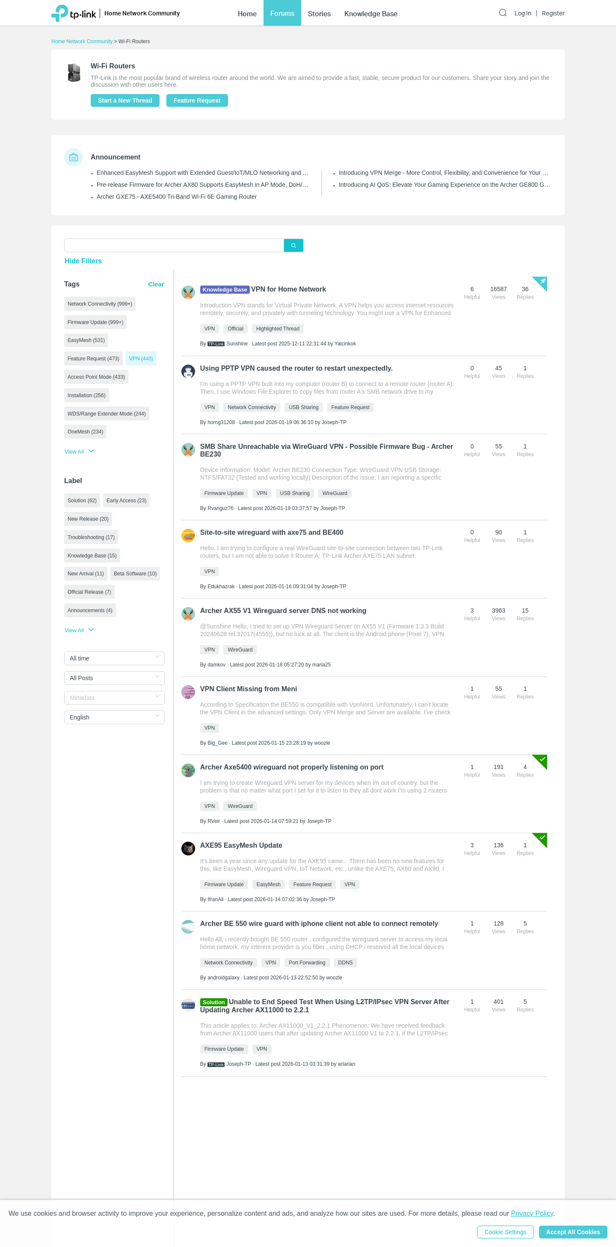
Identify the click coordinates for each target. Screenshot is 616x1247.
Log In (523, 13)
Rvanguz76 (220, 508)
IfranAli (215, 899)
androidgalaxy (223, 978)
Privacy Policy (532, 1213)
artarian (346, 1064)
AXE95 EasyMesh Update (241, 845)
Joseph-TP (334, 422)
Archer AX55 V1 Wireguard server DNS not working (283, 610)
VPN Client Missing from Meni (248, 689)
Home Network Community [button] (142, 13)
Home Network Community (82, 41)
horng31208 (221, 422)
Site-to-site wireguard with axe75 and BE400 (272, 532)
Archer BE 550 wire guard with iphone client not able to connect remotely (319, 923)
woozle (322, 743)
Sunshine (237, 344)
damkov (216, 665)
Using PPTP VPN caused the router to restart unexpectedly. (296, 368)
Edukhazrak (220, 587)
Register (553, 13)
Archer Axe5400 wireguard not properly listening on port (292, 767)
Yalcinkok (345, 344)
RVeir (213, 821)
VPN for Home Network (288, 289)
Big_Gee (217, 743)
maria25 (321, 665)
